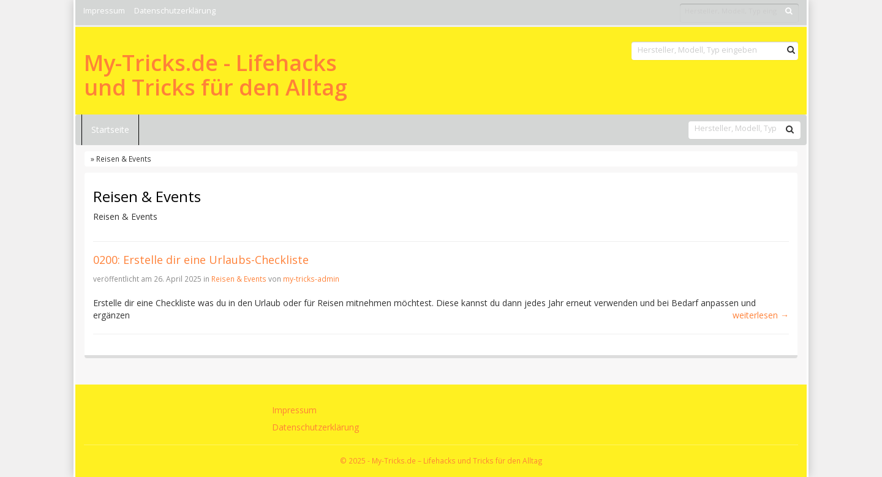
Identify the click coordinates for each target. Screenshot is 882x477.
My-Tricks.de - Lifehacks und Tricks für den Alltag (215, 75)
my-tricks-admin (311, 279)
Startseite (110, 129)
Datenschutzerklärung (175, 11)
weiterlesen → (761, 315)
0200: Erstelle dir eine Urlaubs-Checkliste (201, 259)
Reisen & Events (238, 279)
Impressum (104, 11)
